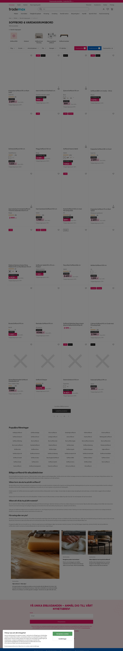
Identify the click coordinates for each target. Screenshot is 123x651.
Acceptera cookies (62, 634)
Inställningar (63, 639)
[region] (38, 639)
